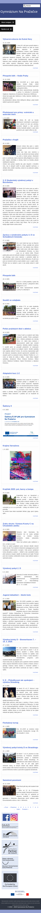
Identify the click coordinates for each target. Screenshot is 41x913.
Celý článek (35, 68)
